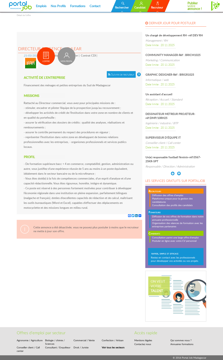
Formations (77, 6)
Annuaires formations (181, 344)
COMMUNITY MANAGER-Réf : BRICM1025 (173, 55)
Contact (95, 6)
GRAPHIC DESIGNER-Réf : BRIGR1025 (169, 75)
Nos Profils (58, 6)
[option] (175, 40)
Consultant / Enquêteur (57, 347)
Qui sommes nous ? (180, 340)
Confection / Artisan (113, 340)
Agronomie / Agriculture (30, 340)
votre (194, 6)
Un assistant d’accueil (158, 94)
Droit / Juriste (81, 347)
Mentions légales (143, 340)
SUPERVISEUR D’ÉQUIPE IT (163, 137)
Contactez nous (142, 344)
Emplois (41, 6)
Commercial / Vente (84, 340)
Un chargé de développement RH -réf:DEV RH (174, 35)
